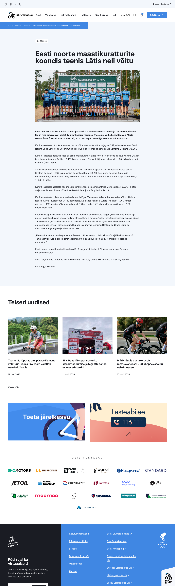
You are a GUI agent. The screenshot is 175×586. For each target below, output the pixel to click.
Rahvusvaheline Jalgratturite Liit (121, 519)
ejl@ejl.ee (99, 571)
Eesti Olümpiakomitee (118, 495)
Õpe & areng (101, 15)
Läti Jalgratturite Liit (117, 536)
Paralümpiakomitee (116, 502)
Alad (38, 15)
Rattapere (86, 15)
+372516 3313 (118, 571)
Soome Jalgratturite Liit (118, 551)
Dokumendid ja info (79, 517)
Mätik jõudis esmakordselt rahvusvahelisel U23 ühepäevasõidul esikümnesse (140, 364)
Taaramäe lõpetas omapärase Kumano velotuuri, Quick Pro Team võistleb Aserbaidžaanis (31, 364)
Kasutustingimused (79, 495)
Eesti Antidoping (115, 510)
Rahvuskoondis (68, 15)
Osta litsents (75, 525)
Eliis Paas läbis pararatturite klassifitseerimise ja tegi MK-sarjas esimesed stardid (84, 364)
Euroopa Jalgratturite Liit (119, 529)
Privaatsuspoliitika (78, 502)
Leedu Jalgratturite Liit (118, 544)
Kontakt (73, 532)
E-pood (156, 4)
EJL (114, 15)
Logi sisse (165, 4)
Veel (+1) (125, 15)
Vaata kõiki (13, 387)
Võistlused (50, 15)
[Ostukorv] (141, 15)
